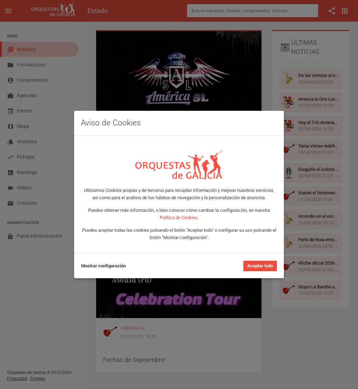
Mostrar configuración (103, 265)
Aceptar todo (260, 265)
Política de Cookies (179, 217)
